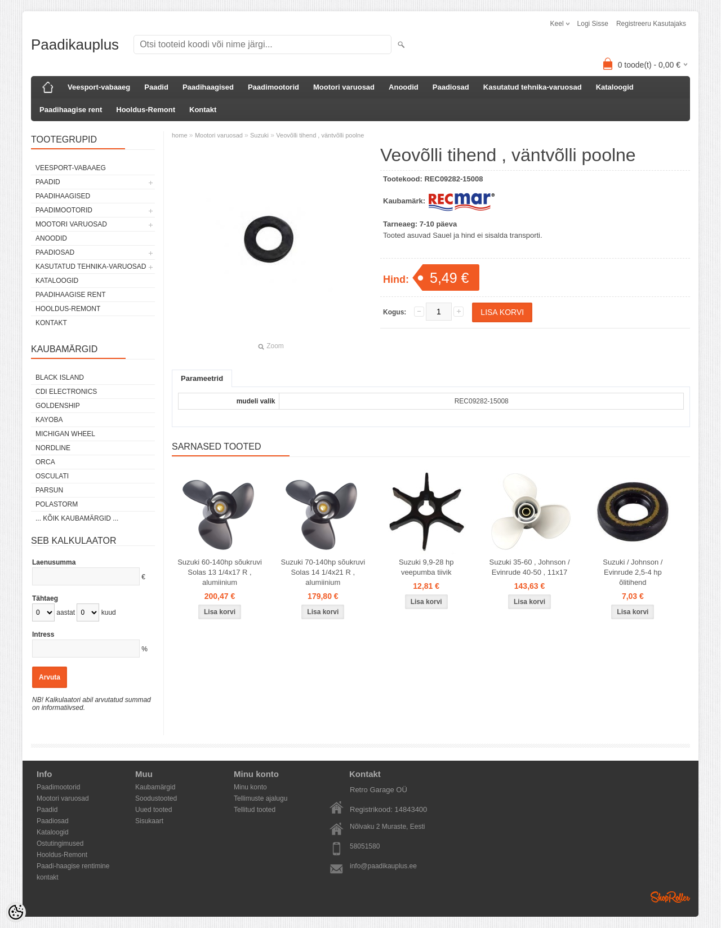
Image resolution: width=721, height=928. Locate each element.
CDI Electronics (66, 392)
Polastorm (56, 504)
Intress (43, 634)
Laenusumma (53, 562)
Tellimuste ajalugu (260, 798)
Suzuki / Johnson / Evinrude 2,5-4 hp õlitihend (632, 572)
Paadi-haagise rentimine (73, 866)
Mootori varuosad (344, 87)
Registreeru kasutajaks (651, 24)
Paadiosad (451, 87)
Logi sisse (592, 24)
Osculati (52, 476)
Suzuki (259, 135)
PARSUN (49, 490)
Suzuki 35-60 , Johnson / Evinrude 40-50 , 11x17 (529, 567)
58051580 (365, 846)
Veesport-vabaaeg (99, 87)
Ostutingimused (60, 843)
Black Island (59, 377)
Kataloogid (615, 87)
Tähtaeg (45, 598)
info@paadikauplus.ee (383, 866)
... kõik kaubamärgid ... (76, 518)
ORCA (45, 462)
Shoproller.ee (670, 897)
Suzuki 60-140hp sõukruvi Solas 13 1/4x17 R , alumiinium (219, 572)
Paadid (156, 87)
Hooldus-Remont (145, 109)
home (180, 135)
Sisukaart (149, 821)
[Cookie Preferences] (16, 912)
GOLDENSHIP (57, 406)
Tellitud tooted (254, 810)
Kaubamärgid (155, 787)
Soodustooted (156, 798)
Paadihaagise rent (70, 109)
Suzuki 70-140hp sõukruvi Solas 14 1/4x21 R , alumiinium (323, 572)
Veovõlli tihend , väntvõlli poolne (320, 135)
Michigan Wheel (65, 434)
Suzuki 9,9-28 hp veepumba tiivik (426, 567)
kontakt (48, 877)
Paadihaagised (208, 87)
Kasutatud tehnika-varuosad (532, 87)
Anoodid (404, 87)
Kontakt (202, 109)
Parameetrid (202, 378)
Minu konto (250, 787)
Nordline (52, 448)
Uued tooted (153, 810)
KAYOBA (49, 420)
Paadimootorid (273, 87)
